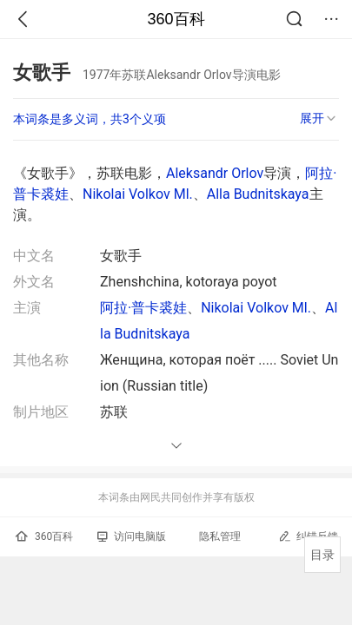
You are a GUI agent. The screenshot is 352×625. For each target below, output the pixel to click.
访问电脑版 (131, 536)
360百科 (175, 19)
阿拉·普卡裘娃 (143, 307)
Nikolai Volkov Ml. (138, 194)
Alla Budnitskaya (258, 194)
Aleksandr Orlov (214, 173)
